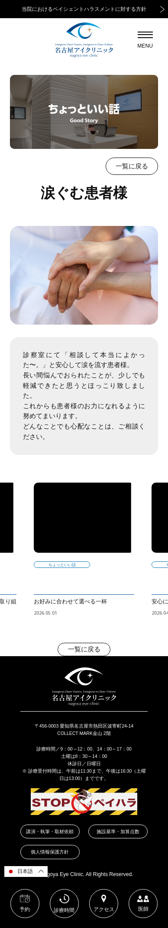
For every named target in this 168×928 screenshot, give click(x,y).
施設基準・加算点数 (118, 831)
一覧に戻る (132, 166)
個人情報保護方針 (50, 851)
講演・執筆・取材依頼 (50, 831)
